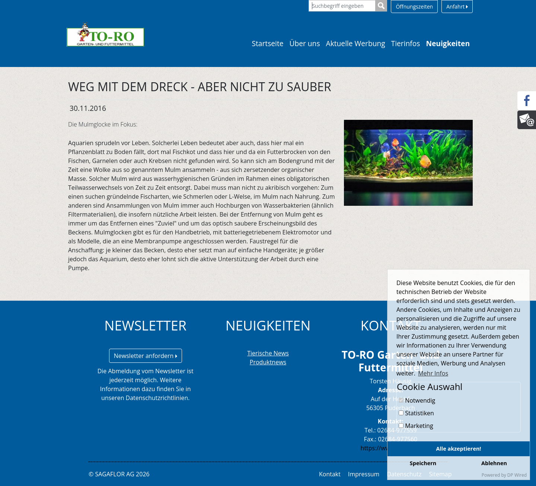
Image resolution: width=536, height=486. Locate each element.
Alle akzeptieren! (458, 448)
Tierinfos (405, 43)
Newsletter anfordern (145, 356)
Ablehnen (494, 463)
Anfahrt (457, 6)
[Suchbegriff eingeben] (342, 6)
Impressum (363, 474)
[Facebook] (526, 100)
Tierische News (268, 353)
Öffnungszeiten (414, 6)
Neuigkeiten (448, 43)
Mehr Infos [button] (433, 373)
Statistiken (416, 413)
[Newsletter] (526, 120)
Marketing (416, 426)
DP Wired (517, 475)
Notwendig (417, 400)
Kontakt (330, 474)
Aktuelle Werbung (355, 43)
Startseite (267, 43)
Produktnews (268, 362)
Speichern (423, 463)
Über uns (305, 43)
